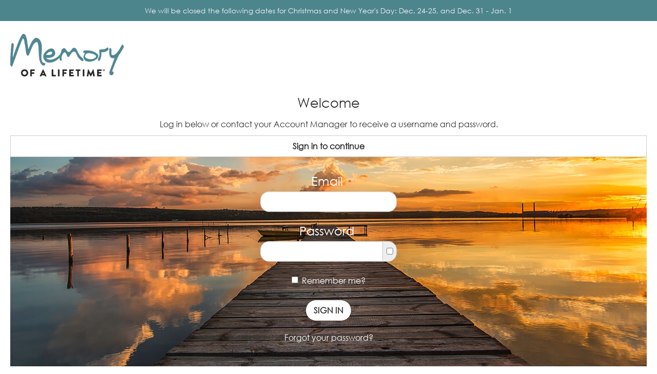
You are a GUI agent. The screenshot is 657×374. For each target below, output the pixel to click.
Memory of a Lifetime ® (63, 78)
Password (331, 230)
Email (331, 180)
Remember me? (328, 280)
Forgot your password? (328, 337)
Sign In (328, 310)
